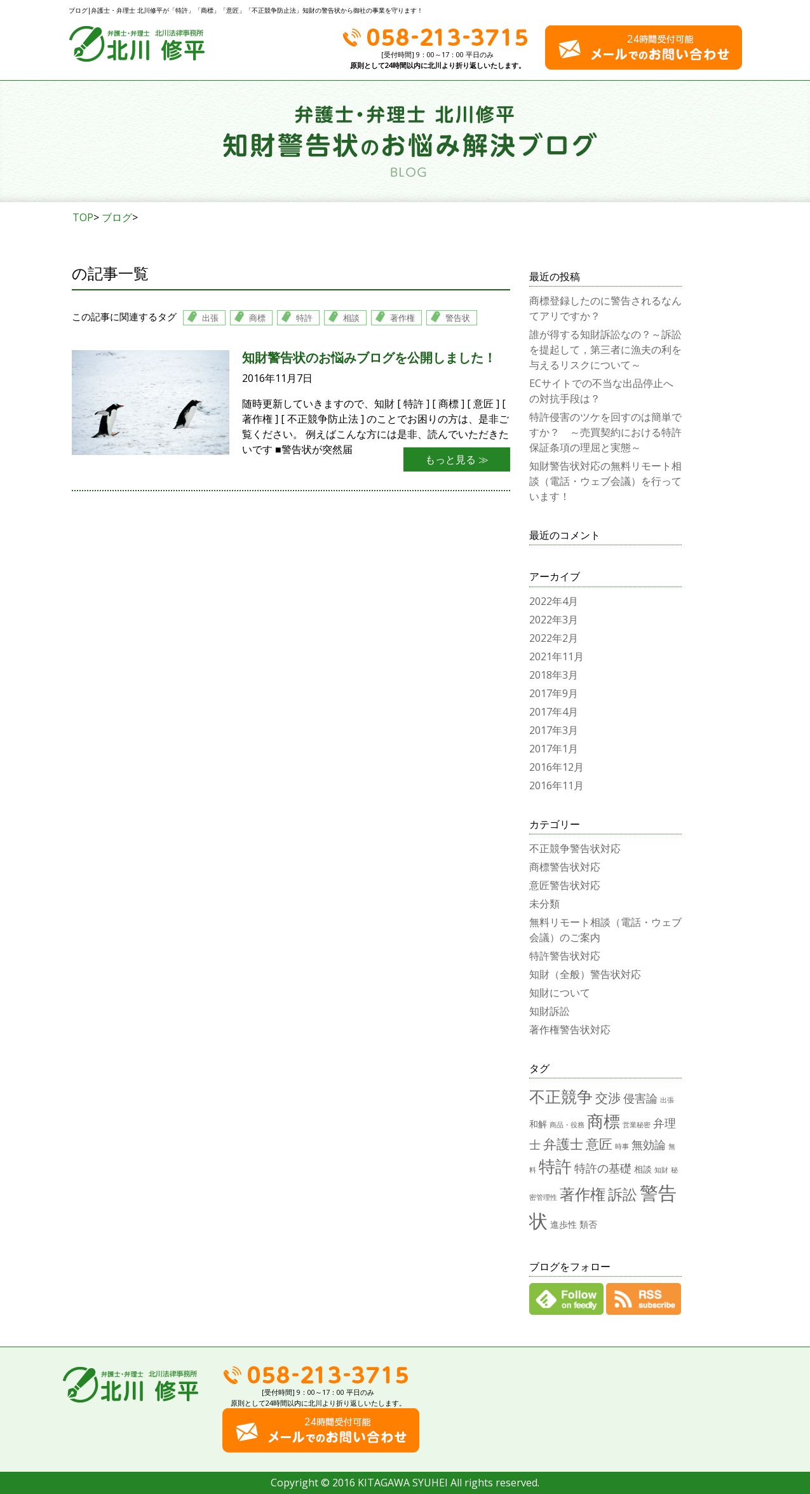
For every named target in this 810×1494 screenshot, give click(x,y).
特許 (304, 317)
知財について (559, 993)
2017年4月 (553, 712)
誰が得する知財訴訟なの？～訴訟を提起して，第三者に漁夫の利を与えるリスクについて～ (605, 349)
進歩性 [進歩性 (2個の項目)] (563, 1224)
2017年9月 (553, 693)
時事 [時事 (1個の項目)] (622, 1146)
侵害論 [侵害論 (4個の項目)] (640, 1098)
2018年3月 (553, 675)
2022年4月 (553, 601)
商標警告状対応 (564, 867)
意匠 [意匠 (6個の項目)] (599, 1143)
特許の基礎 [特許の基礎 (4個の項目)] (602, 1168)
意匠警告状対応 (564, 885)
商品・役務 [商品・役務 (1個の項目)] (567, 1124)
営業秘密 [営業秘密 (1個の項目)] (637, 1124)
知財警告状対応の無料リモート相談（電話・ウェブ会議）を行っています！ (605, 481)
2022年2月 (553, 638)
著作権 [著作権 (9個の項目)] (582, 1193)
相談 (351, 317)
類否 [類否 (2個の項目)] (588, 1224)
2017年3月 (553, 730)
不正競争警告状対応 (575, 848)
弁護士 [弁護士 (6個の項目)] (563, 1143)
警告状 (457, 317)
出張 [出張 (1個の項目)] (667, 1100)
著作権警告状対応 (570, 1029)
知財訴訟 (549, 1011)
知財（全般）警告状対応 (585, 974)
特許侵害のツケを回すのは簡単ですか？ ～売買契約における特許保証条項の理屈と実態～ (605, 432)
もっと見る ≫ (457, 459)
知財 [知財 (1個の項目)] (661, 1169)
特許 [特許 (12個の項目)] (555, 1166)
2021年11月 (556, 656)
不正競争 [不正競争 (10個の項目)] (561, 1096)
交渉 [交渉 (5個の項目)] (608, 1097)
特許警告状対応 (564, 956)
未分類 (544, 904)
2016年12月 (556, 767)
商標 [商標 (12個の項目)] (603, 1121)
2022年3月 (553, 620)
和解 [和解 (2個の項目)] (538, 1124)
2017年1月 (553, 749)
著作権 (402, 317)
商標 (257, 317)
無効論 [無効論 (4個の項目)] (648, 1144)
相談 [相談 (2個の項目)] (643, 1169)
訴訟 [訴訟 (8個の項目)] (622, 1194)
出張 (210, 317)
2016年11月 (556, 785)
